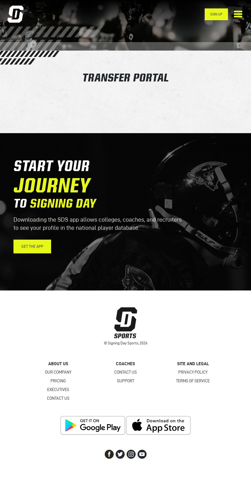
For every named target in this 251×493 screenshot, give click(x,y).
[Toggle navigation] (238, 14)
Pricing (58, 381)
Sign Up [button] (216, 14)
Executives (58, 389)
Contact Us (58, 398)
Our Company (58, 372)
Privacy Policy (192, 372)
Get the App (32, 246)
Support (125, 381)
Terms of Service (193, 381)
